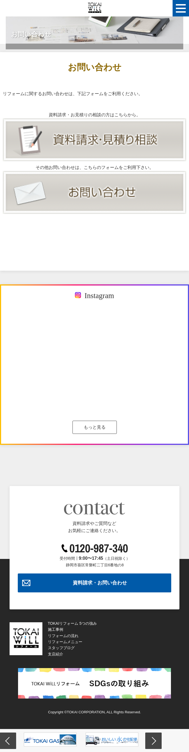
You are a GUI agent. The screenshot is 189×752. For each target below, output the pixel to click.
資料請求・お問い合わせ (100, 583)
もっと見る (95, 427)
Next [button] (153, 741)
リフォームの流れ (63, 636)
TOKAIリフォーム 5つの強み (72, 623)
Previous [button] (8, 741)
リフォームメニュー (65, 642)
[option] (50, 740)
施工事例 (55, 629)
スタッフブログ (61, 648)
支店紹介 (55, 654)
